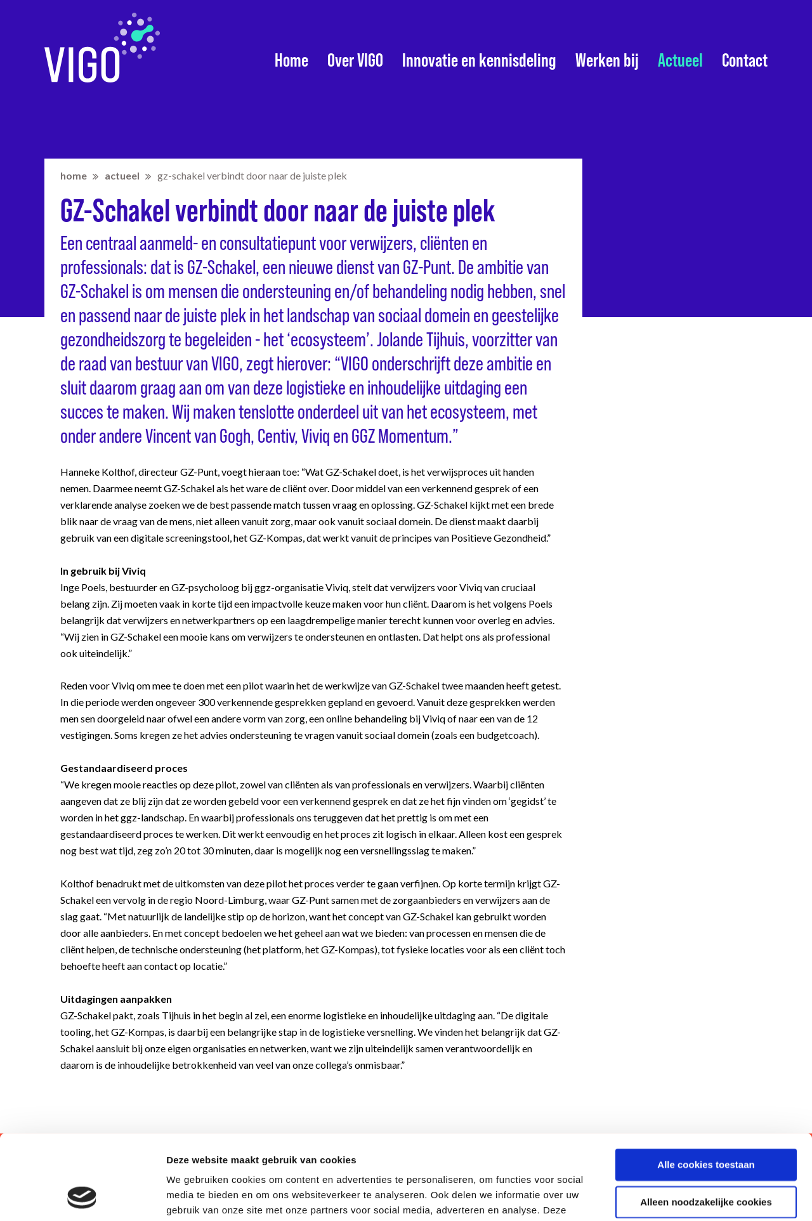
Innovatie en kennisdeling (479, 60)
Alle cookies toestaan (705, 1085)
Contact (745, 60)
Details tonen (196, 1196)
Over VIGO (355, 60)
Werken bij (607, 60)
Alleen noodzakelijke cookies (706, 1122)
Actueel (680, 60)
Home (291, 60)
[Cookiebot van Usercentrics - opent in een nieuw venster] (82, 1196)
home (73, 175)
